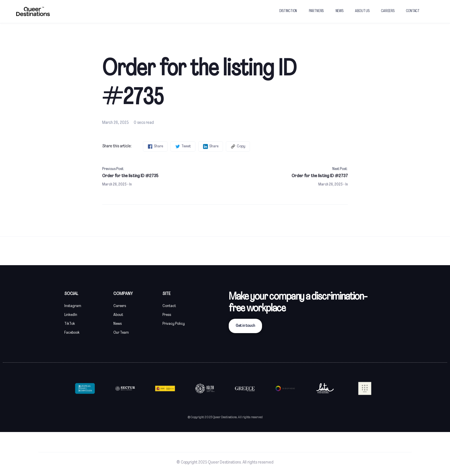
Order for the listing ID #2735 (130, 176)
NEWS (339, 11)
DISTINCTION (288, 11)
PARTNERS (316, 11)
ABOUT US (362, 11)
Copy (237, 146)
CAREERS (388, 11)
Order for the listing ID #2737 (320, 176)
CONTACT (413, 11)
